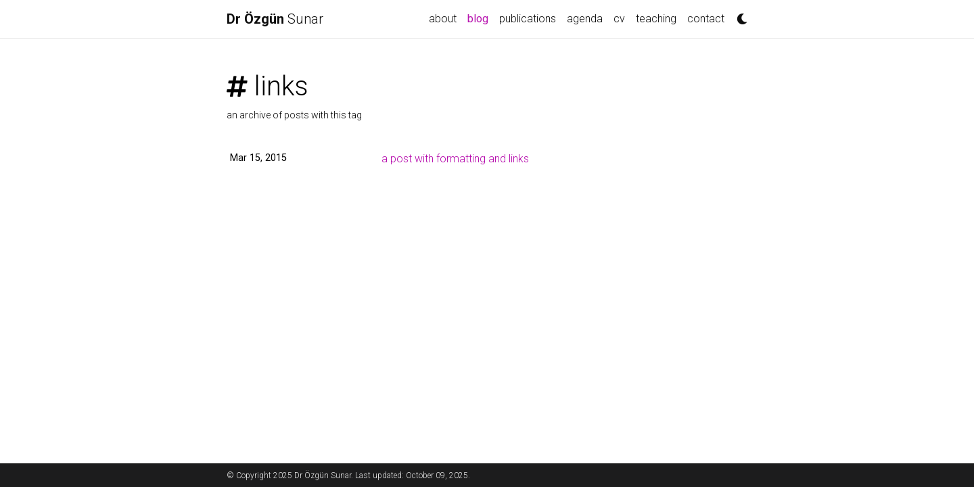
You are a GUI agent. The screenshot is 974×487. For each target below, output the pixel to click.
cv (619, 18)
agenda (585, 18)
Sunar (275, 19)
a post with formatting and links (455, 158)
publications (527, 18)
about (443, 18)
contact (705, 18)
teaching (656, 18)
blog (480, 17)
